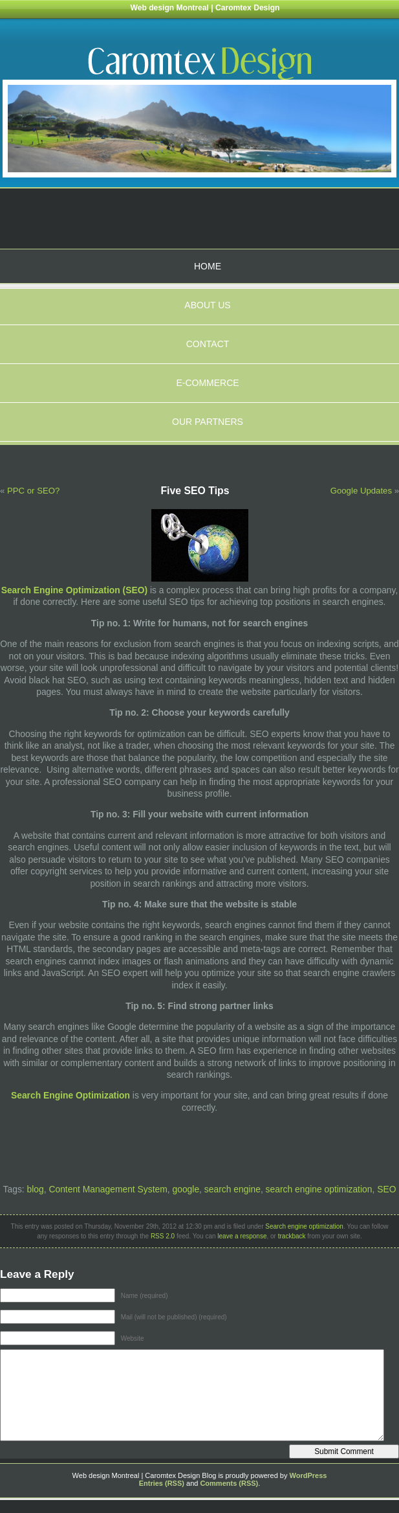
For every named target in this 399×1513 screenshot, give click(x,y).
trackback (292, 1236)
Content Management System (108, 1189)
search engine (232, 1189)
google (185, 1189)
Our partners (207, 421)
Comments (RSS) (229, 1483)
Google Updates (361, 490)
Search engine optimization (304, 1226)
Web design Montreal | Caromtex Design (205, 7)
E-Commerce (207, 383)
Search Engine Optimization (70, 1095)
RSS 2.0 (163, 1236)
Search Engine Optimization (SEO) (74, 590)
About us (207, 305)
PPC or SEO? (33, 490)
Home (207, 266)
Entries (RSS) (161, 1483)
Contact (208, 344)
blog (35, 1189)
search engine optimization (319, 1189)
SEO (386, 1189)
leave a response (241, 1236)
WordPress (308, 1475)
